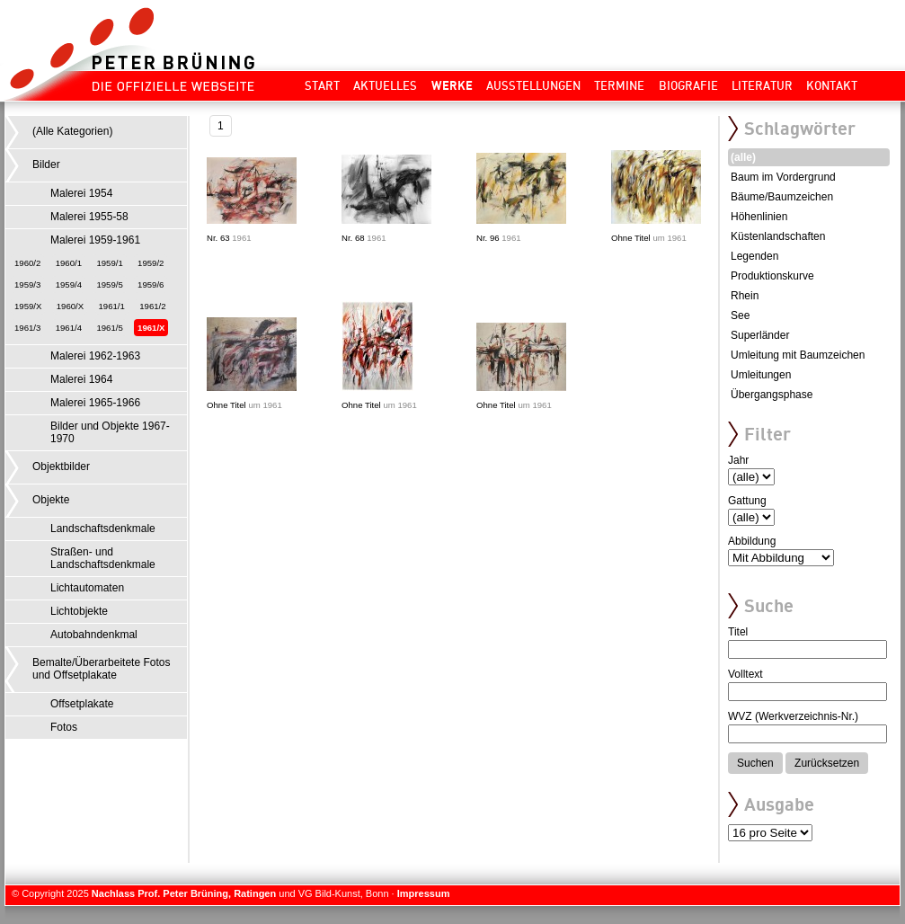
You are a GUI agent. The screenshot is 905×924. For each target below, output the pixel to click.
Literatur (762, 85)
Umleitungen (761, 375)
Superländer (760, 335)
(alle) (743, 157)
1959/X (27, 306)
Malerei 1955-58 (89, 216)
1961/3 (27, 328)
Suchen (755, 763)
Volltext (745, 674)
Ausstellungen (533, 85)
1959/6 (151, 284)
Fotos (63, 727)
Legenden (754, 256)
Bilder (46, 164)
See (740, 315)
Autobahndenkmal (94, 634)
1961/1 (112, 306)
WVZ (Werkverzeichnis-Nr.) (793, 716)
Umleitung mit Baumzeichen (798, 355)
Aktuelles (385, 85)
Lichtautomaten (87, 588)
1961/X (151, 328)
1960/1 (69, 263)
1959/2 (151, 263)
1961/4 (69, 328)
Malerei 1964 (81, 379)
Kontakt (831, 85)
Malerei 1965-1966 (95, 402)
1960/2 (27, 263)
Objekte (50, 499)
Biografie (688, 85)
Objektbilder (61, 466)
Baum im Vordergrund (783, 177)
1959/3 (27, 284)
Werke (452, 85)
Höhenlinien (759, 216)
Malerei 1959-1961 (95, 240)
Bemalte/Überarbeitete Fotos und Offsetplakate (101, 668)
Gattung (747, 500)
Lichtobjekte (79, 611)
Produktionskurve (772, 276)
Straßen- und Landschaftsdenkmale (102, 558)
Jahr (738, 460)
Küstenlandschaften (778, 236)
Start (322, 85)
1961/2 (152, 306)
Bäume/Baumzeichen (782, 197)
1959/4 (69, 284)
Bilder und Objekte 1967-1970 (110, 432)
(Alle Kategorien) (72, 131)
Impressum (423, 893)
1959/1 (109, 263)
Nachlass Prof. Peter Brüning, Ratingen (184, 893)
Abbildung (752, 541)
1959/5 (109, 284)
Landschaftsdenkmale (102, 528)
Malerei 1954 (81, 193)
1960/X (70, 306)
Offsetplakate (82, 703)
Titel (738, 632)
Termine (619, 85)
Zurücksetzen (826, 763)
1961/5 (109, 328)
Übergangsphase (771, 394)
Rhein (745, 295)
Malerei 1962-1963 (95, 356)
